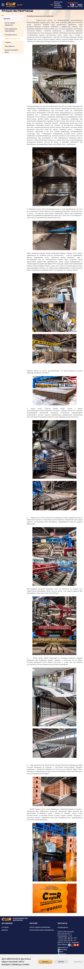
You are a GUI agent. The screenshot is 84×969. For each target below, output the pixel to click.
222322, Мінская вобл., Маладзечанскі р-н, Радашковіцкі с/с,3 (66, 934)
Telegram (62, 954)
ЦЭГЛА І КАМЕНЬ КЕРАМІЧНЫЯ (40, 927)
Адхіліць (59, 962)
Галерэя (8, 42)
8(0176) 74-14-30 (64, 942)
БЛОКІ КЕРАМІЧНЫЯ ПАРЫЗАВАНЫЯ (42, 930)
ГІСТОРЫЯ (5, 927)
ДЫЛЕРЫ (5, 930)
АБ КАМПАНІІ (7, 923)
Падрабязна (78, 962)
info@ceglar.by (63, 927)
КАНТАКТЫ (62, 923)
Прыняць (44, 962)
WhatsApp (62, 949)
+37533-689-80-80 (65, 938)
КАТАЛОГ (34, 923)
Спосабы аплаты (11, 35)
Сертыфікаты (10, 46)
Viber (60, 952)
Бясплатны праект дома (11, 51)
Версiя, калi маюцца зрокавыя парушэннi (56, 4)
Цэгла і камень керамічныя (10, 24)
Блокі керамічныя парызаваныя (11, 30)
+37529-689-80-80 (65, 940)
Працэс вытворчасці (12, 38)
